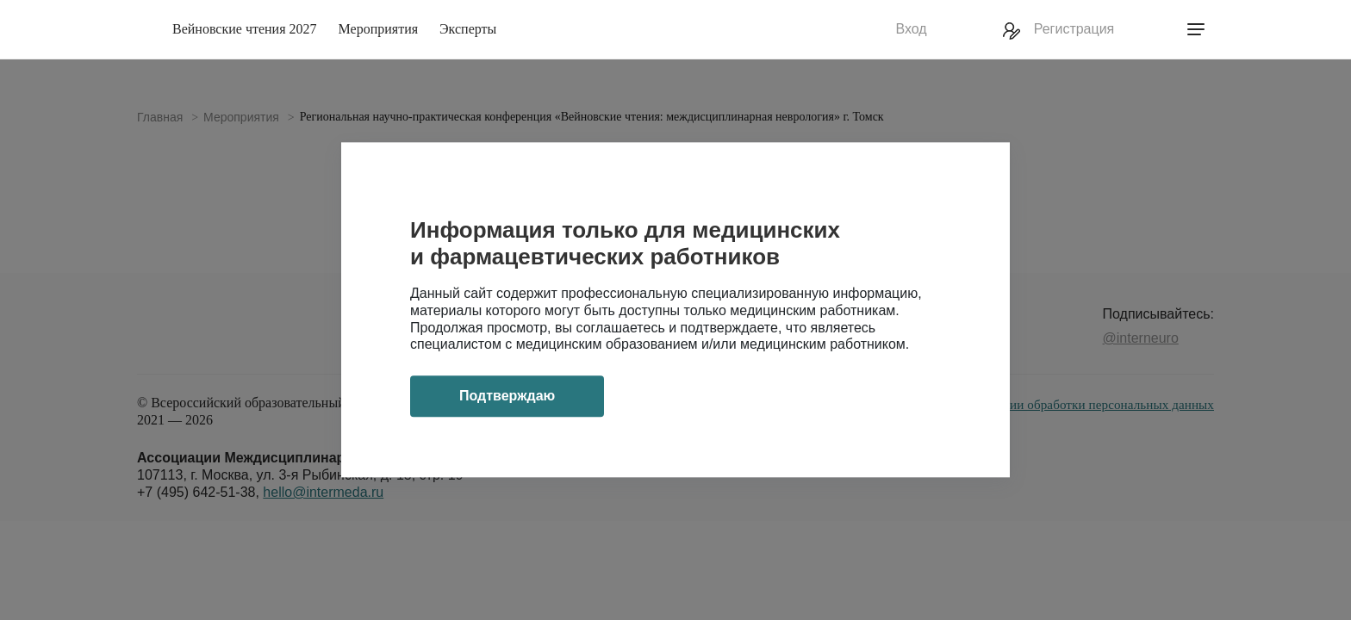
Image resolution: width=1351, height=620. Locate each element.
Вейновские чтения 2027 (244, 29)
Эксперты (467, 29)
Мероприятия (379, 29)
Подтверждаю (507, 396)
